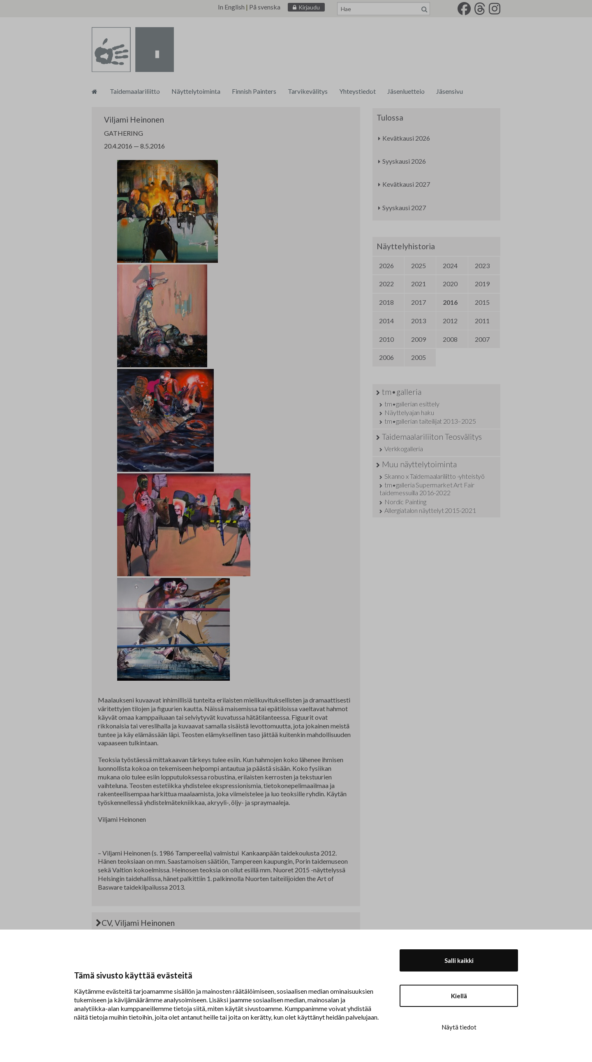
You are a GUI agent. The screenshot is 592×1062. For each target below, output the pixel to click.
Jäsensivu (449, 91)
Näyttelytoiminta (195, 91)
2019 (482, 284)
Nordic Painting (405, 501)
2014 (386, 321)
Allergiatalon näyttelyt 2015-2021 (430, 510)
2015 (482, 302)
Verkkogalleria (403, 448)
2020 (450, 284)
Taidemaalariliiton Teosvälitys (432, 436)
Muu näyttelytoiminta (419, 464)
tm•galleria (401, 392)
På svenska (264, 7)
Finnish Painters (254, 91)
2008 (450, 339)
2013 (418, 321)
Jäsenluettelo (406, 91)
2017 (418, 302)
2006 (386, 357)
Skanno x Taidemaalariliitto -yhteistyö (434, 476)
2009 (418, 339)
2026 (386, 265)
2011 (482, 321)
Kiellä (459, 995)
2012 (450, 321)
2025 (418, 265)
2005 (418, 357)
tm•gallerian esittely (411, 404)
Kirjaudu (309, 7)
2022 (386, 284)
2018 (386, 302)
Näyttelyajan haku (409, 412)
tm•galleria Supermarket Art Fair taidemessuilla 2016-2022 (426, 488)
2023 (482, 265)
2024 (450, 265)
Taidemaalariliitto (135, 91)
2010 (386, 339)
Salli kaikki (459, 960)
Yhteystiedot (357, 91)
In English (231, 7)
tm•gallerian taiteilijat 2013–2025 (430, 421)
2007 (482, 339)
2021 (418, 284)
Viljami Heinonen (134, 119)
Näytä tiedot (459, 1027)
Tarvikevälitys (308, 91)
